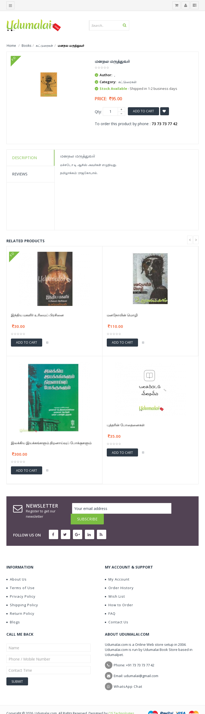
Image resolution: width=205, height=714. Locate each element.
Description (24, 157)
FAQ (110, 602)
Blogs (13, 611)
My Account (117, 568)
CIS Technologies (121, 702)
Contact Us (116, 611)
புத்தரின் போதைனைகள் (126, 425)
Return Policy (20, 602)
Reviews (19, 173)
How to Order (119, 594)
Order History (119, 577)
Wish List (115, 585)
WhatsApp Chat (128, 675)
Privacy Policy (21, 585)
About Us (16, 568)
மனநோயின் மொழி (122, 315)
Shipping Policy (22, 594)
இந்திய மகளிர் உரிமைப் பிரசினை (37, 315)
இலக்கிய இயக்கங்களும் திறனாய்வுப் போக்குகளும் (51, 442)
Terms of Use (20, 577)
